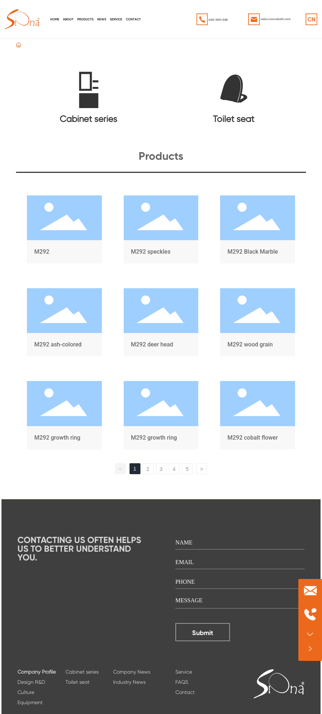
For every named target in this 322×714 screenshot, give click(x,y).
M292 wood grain (257, 323)
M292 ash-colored (64, 323)
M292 (64, 231)
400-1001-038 (218, 19)
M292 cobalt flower (257, 416)
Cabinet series (88, 119)
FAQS (181, 682)
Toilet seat (233, 119)
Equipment (30, 702)
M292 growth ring (64, 416)
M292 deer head (161, 323)
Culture (25, 692)
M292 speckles (161, 231)
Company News (131, 672)
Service (183, 672)
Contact (185, 692)
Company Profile (36, 672)
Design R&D (31, 682)
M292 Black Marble (257, 231)
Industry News (129, 682)
